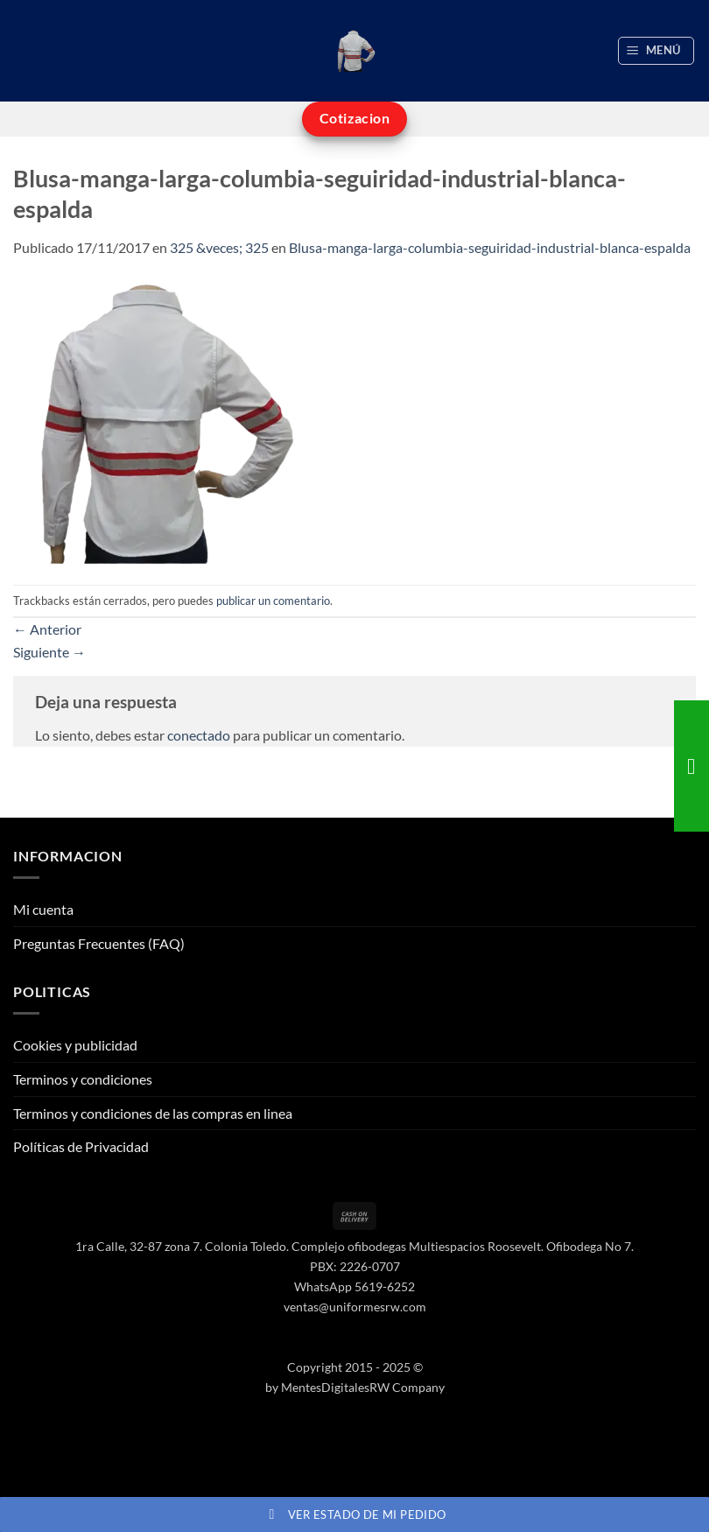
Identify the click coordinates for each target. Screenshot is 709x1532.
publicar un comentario (273, 601)
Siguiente (49, 651)
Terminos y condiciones (82, 1079)
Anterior (47, 629)
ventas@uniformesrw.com (355, 1306)
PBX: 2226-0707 (355, 1266)
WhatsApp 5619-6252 (354, 1286)
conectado (198, 735)
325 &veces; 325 (219, 247)
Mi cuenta (43, 909)
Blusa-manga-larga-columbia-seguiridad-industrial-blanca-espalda (490, 247)
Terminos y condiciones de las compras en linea (152, 1113)
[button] (656, 51)
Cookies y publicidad (75, 1045)
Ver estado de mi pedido (354, 1514)
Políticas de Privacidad (81, 1146)
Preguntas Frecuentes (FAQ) (99, 943)
